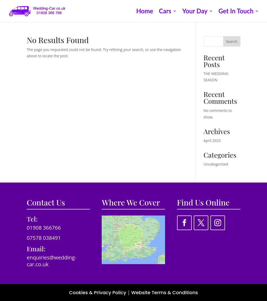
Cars (165, 12)
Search (231, 41)
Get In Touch (236, 12)
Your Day (195, 12)
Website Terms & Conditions (164, 292)
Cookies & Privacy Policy (97, 292)
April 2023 (212, 140)
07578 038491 (44, 237)
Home (144, 12)
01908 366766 (44, 227)
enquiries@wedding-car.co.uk (51, 261)
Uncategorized (216, 164)
